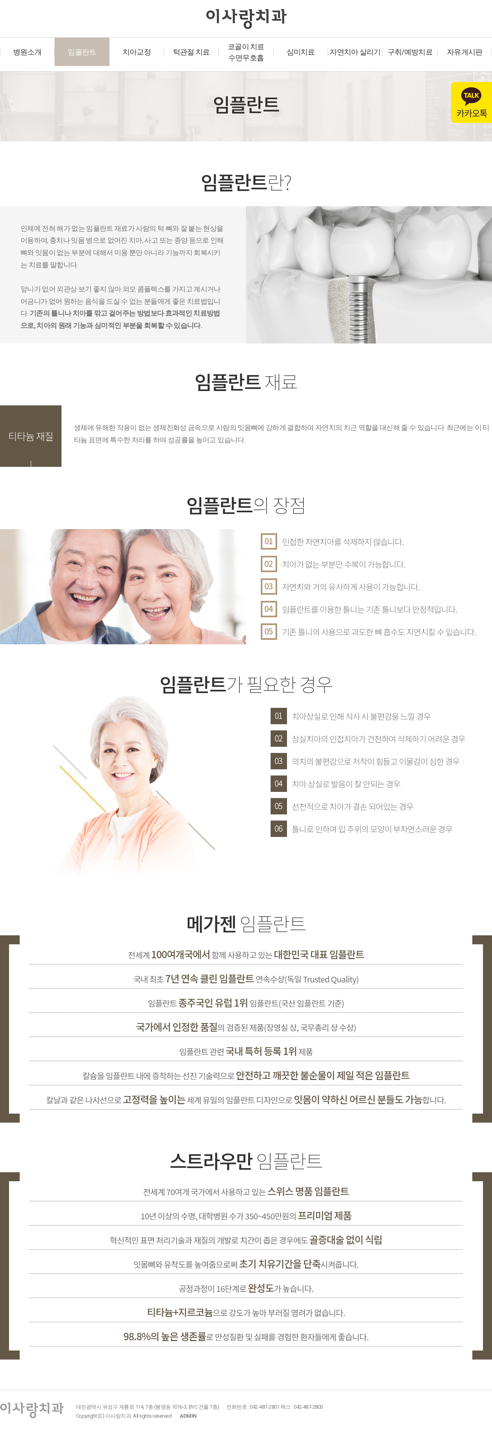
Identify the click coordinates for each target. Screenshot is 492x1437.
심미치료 (301, 52)
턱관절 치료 (191, 52)
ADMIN (188, 1416)
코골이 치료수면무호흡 (246, 52)
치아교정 (137, 52)
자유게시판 (464, 52)
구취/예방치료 (410, 52)
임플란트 (82, 52)
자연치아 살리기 (355, 52)
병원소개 (27, 52)
